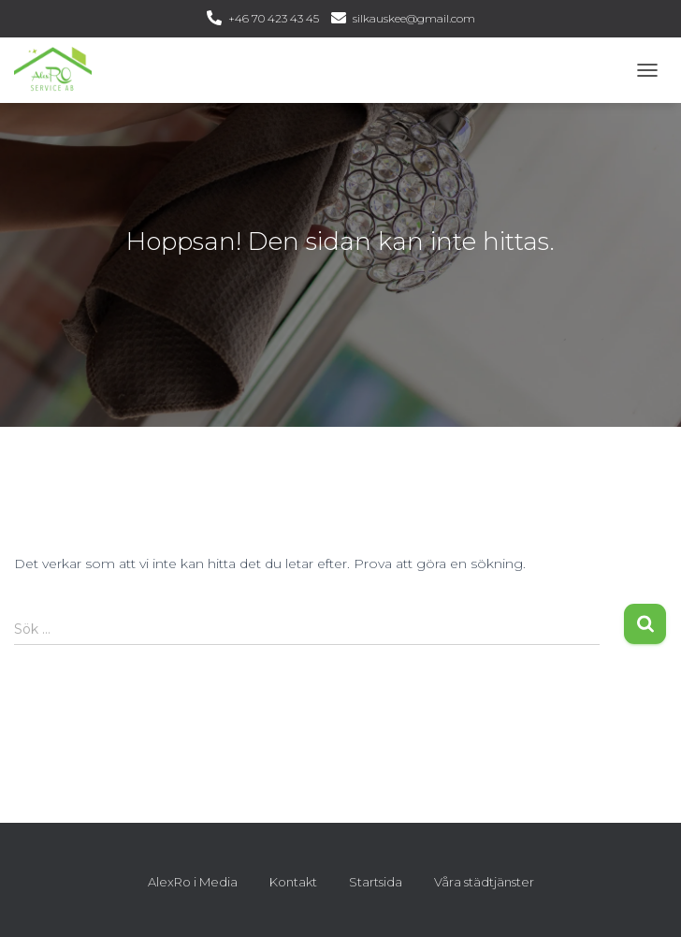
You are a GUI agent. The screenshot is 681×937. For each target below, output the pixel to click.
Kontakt (293, 881)
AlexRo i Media (193, 881)
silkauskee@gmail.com (414, 18)
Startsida (375, 881)
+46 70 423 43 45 (273, 18)
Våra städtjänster (484, 881)
